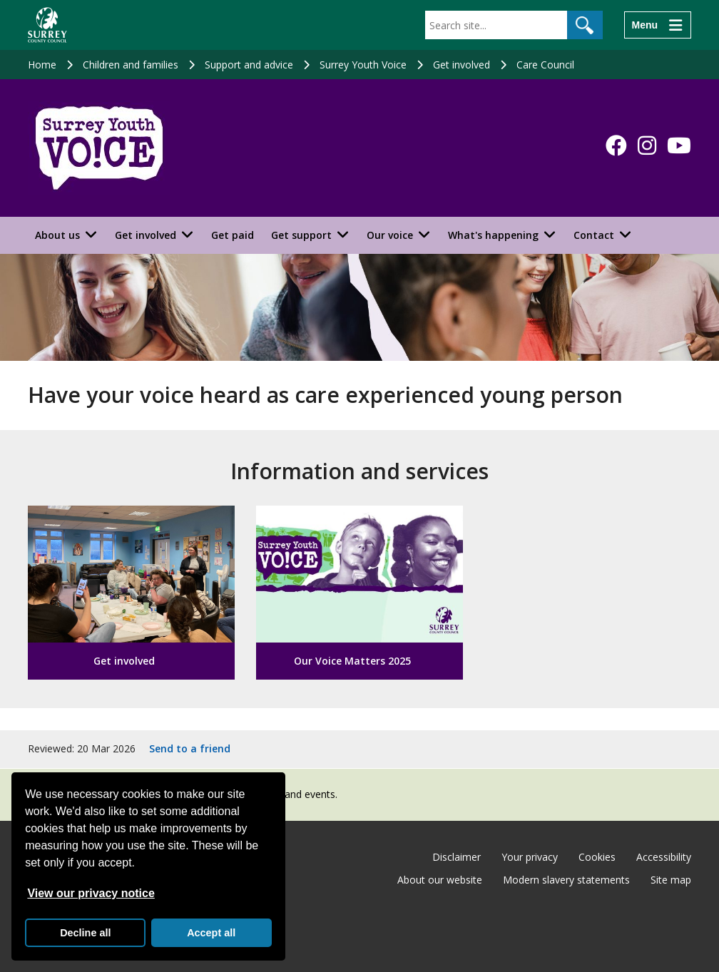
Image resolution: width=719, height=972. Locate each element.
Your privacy (529, 857)
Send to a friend (189, 748)
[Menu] (657, 25)
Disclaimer (456, 857)
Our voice (390, 235)
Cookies (597, 857)
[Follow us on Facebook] (616, 145)
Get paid (232, 235)
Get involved (461, 64)
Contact (593, 235)
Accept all (211, 932)
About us (57, 235)
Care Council (545, 64)
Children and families (130, 64)
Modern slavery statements (566, 879)
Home (42, 64)
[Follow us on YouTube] (679, 145)
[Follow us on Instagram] (647, 145)
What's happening (493, 235)
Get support (301, 235)
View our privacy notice (90, 893)
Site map (671, 879)
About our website (439, 879)
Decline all (85, 932)
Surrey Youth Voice (363, 64)
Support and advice (249, 64)
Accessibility (663, 857)
